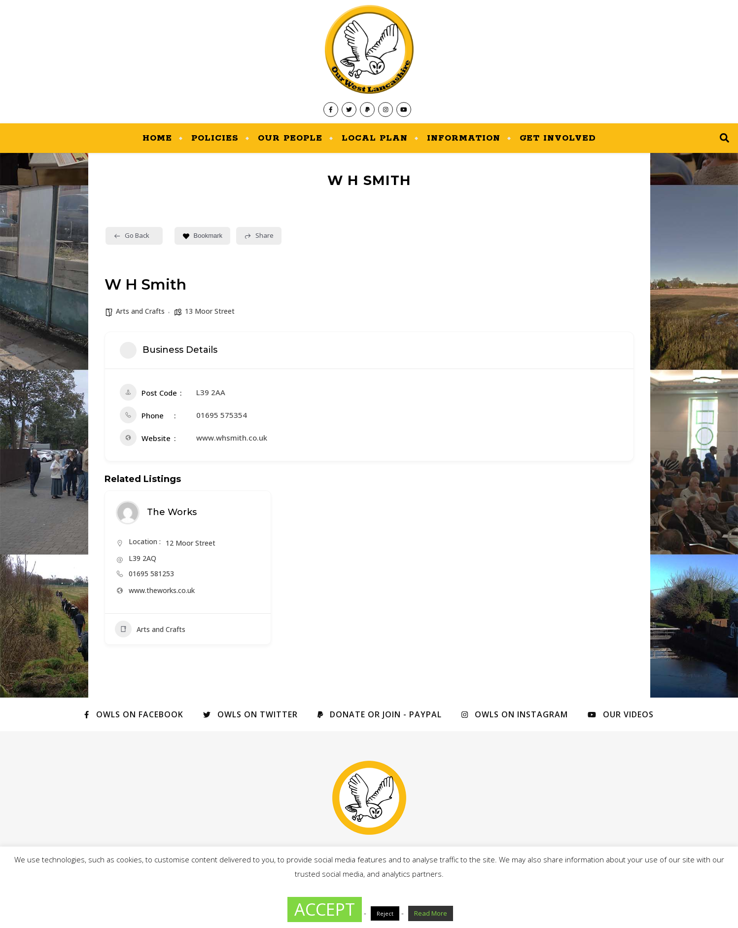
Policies (215, 138)
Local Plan (375, 138)
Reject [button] (385, 913)
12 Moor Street (190, 543)
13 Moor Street (210, 311)
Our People (290, 138)
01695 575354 (221, 415)
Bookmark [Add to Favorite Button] (202, 235)
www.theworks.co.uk (162, 590)
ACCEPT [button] (324, 909)
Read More (430, 913)
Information (463, 138)
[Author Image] (128, 512)
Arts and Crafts (140, 311)
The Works (172, 512)
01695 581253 (151, 573)
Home (157, 138)
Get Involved (558, 138)
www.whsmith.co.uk (231, 438)
